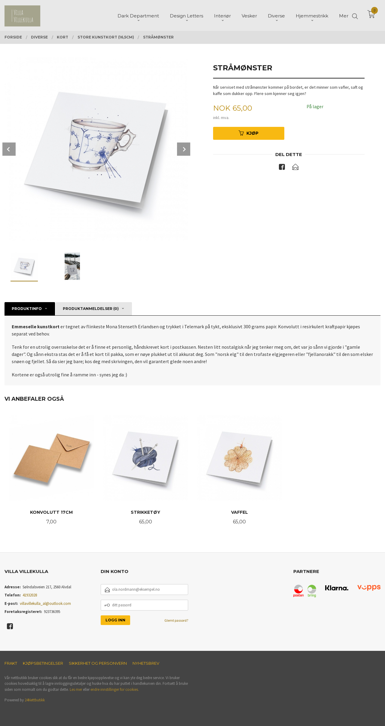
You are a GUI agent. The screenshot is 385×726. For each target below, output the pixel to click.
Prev (9, 149)
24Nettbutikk (35, 700)
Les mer (76, 689)
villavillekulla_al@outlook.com (45, 603)
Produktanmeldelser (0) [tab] (91, 308)
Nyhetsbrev (146, 663)
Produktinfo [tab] (27, 308)
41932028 (30, 595)
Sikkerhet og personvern (98, 663)
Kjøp (248, 133)
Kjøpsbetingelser (43, 663)
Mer (343, 15)
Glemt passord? (176, 620)
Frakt (11, 663)
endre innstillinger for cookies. (114, 689)
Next (183, 149)
